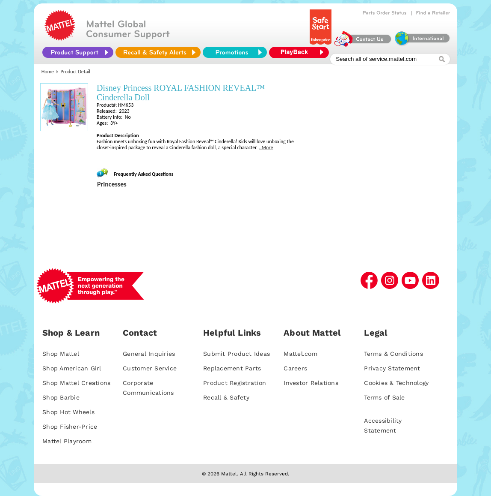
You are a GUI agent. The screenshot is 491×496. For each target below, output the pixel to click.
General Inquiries (149, 353)
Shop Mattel (60, 353)
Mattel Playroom (67, 441)
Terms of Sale (384, 397)
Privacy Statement (392, 368)
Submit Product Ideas (236, 353)
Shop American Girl (71, 368)
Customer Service (150, 368)
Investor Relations (311, 382)
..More (266, 147)
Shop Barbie (61, 397)
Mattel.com (300, 353)
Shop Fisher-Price (69, 426)
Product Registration (234, 382)
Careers (295, 368)
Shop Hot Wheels (68, 412)
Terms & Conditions (393, 353)
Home (47, 72)
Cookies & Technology (396, 382)
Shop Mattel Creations (76, 382)
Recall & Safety (226, 397)
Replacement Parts (232, 368)
